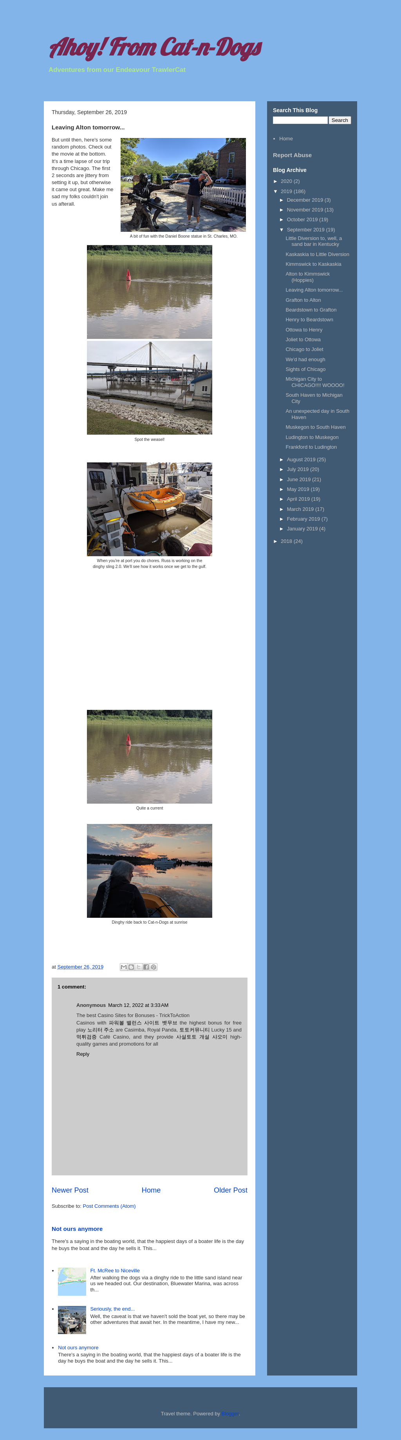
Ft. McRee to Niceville (114, 1270)
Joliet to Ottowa (303, 339)
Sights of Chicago (305, 369)
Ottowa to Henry (303, 330)
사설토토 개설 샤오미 (202, 1037)
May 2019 (299, 489)
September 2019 (306, 230)
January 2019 (303, 529)
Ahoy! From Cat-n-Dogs (153, 46)
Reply (82, 1054)
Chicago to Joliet (304, 349)
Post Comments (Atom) (109, 1206)
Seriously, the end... (112, 1309)
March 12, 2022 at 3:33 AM (138, 1005)
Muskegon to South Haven (315, 427)
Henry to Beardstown (309, 319)
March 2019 (301, 509)
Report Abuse (292, 155)
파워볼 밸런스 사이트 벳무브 (143, 1023)
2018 (287, 541)
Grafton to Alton (303, 300)
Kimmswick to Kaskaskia (313, 264)
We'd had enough (305, 359)
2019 (287, 191)
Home (151, 1190)
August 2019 (302, 459)
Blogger (230, 1414)
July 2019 (298, 469)
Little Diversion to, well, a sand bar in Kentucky (313, 241)
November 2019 (306, 210)
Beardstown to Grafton (310, 310)
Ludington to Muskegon (311, 437)
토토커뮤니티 (194, 1030)
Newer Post (70, 1190)
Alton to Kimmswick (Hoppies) (307, 277)
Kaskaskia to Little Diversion (317, 254)
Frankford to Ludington (311, 447)
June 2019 (299, 479)
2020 (287, 181)
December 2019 (306, 200)
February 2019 (304, 519)
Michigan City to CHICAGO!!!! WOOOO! (314, 382)
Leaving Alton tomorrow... (314, 290)
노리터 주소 (100, 1030)
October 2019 (303, 219)
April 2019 (299, 499)
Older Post (230, 1190)
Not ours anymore (77, 1228)
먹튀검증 (86, 1037)
